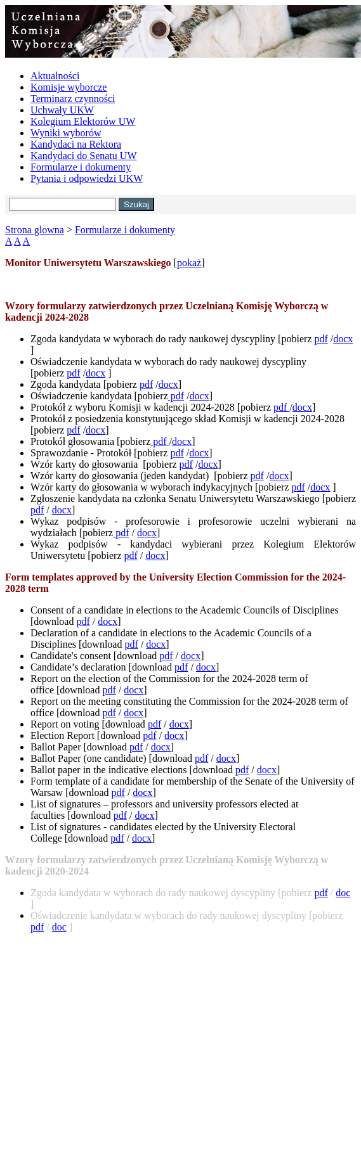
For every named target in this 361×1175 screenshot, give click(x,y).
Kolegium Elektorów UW (82, 121)
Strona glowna (34, 229)
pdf (320, 338)
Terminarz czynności (72, 98)
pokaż (189, 262)
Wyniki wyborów (65, 132)
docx (343, 338)
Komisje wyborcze (68, 87)
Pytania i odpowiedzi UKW (86, 178)
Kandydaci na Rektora (75, 144)
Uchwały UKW (62, 110)
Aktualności (54, 75)
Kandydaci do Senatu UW (83, 155)
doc (343, 892)
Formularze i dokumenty (80, 167)
